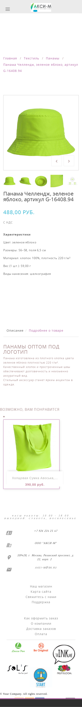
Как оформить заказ (41, 618)
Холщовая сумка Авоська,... (35, 478)
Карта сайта (41, 591)
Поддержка (41, 602)
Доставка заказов (41, 629)
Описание (15, 330)
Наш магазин (41, 586)
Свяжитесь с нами (41, 597)
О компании (41, 623)
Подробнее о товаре (46, 330)
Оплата (41, 634)
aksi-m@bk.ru (45, 567)
